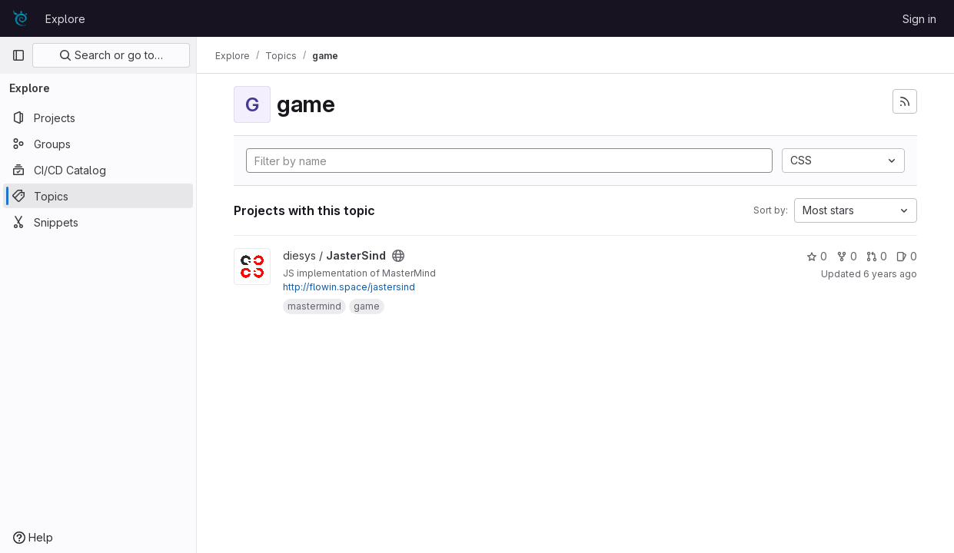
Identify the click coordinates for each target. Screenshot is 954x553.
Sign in (919, 18)
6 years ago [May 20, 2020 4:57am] (890, 274)
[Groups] (98, 143)
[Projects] (98, 117)
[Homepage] (20, 18)
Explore (65, 18)
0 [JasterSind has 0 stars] (816, 256)
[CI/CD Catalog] (98, 169)
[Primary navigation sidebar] (18, 55)
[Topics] (98, 196)
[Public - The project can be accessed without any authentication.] (398, 256)
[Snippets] (98, 222)
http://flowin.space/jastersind (349, 287)
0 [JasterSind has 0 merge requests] (876, 256)
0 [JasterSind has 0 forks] (846, 256)
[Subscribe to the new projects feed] (905, 101)
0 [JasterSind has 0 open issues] (906, 256)
